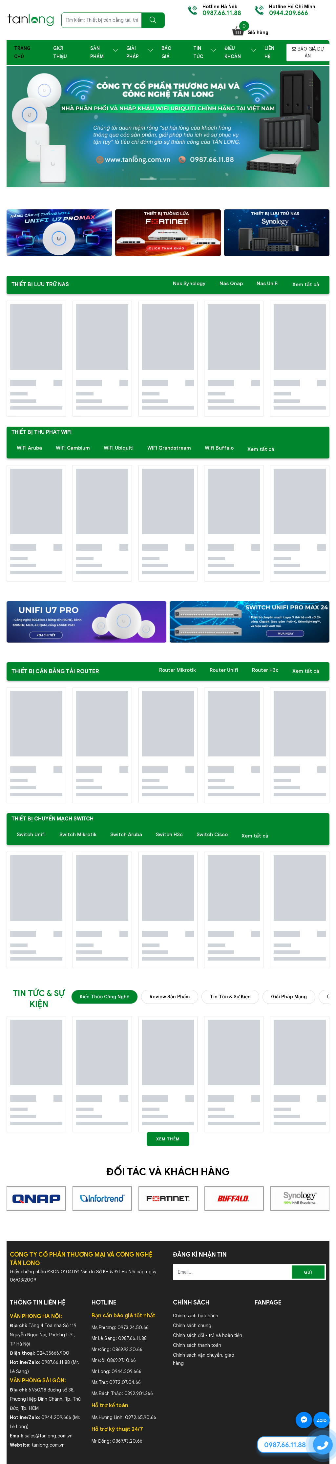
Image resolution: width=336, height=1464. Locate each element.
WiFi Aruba (29, 448)
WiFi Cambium (73, 448)
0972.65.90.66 (140, 1417)
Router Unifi (224, 670)
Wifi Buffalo (219, 448)
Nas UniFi (268, 283)
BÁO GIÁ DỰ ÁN (308, 52)
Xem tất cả (305, 284)
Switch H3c (169, 835)
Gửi (308, 1272)
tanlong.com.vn (48, 1445)
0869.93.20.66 (127, 1349)
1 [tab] (148, 179)
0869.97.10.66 (121, 1360)
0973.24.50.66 (133, 1327)
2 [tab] (168, 179)
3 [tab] (187, 179)
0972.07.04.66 (125, 1382)
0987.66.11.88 (55, 1362)
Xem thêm (168, 1138)
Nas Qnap (231, 283)
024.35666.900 (52, 1353)
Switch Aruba (126, 835)
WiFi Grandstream (169, 448)
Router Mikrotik (177, 670)
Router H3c (265, 670)
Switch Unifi (31, 835)
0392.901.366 (138, 1393)
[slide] (168, 126)
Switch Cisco (212, 835)
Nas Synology (189, 283)
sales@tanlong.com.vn (49, 1436)
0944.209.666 (56, 1417)
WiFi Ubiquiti (119, 448)
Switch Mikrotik (77, 835)
